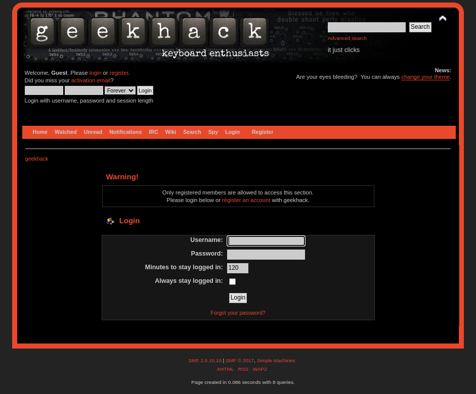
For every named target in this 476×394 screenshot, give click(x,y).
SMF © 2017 (240, 360)
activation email (90, 80)
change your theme (425, 77)
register (119, 73)
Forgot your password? (237, 313)
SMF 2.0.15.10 (205, 360)
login (96, 73)
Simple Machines (276, 360)
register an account (246, 200)
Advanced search (347, 38)
